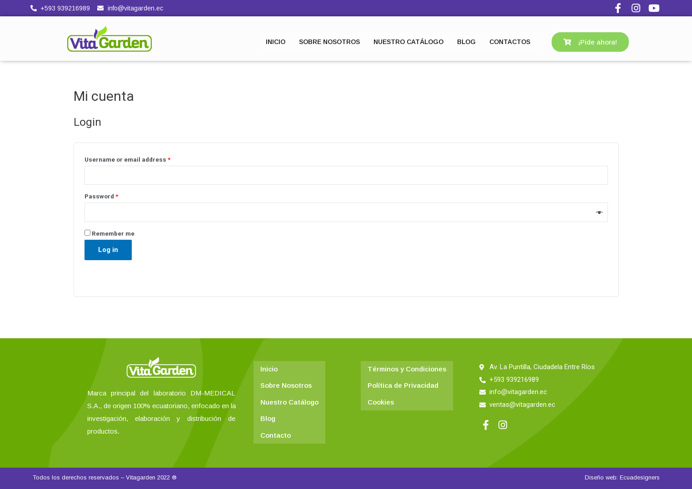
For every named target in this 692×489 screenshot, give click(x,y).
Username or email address (127, 159)
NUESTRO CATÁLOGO (408, 41)
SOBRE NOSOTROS (329, 41)
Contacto (275, 432)
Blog (267, 416)
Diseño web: (601, 477)
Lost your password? (115, 270)
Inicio (269, 369)
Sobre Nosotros (286, 385)
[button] (590, 42)
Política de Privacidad (403, 385)
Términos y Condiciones (407, 369)
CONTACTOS (509, 41)
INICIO (275, 41)
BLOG (466, 41)
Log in (108, 250)
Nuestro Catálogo (289, 401)
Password (101, 196)
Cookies (381, 401)
